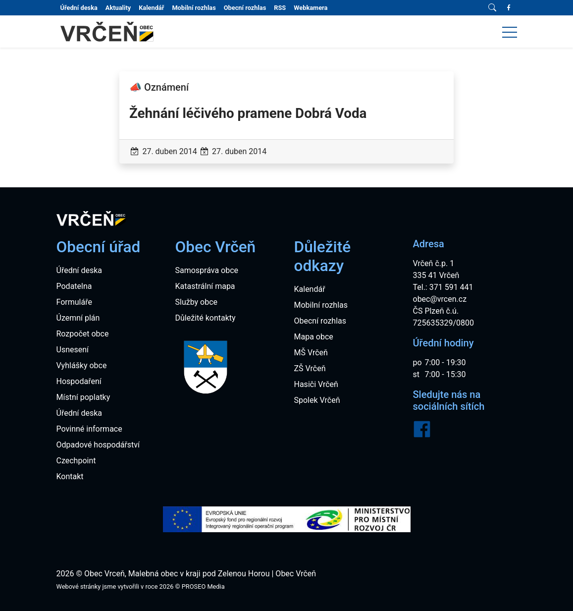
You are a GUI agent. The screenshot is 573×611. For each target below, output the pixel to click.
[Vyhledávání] (492, 8)
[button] (509, 32)
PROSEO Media (203, 586)
